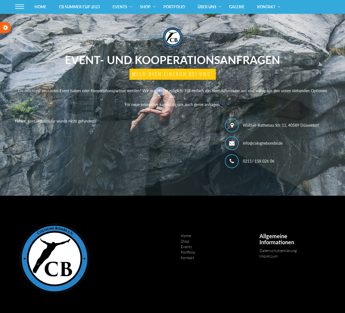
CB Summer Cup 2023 (79, 6)
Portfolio (174, 6)
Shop (145, 6)
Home (40, 6)
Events (120, 6)
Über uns (207, 6)
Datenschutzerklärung (278, 250)
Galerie (237, 6)
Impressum (268, 256)
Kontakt (266, 6)
